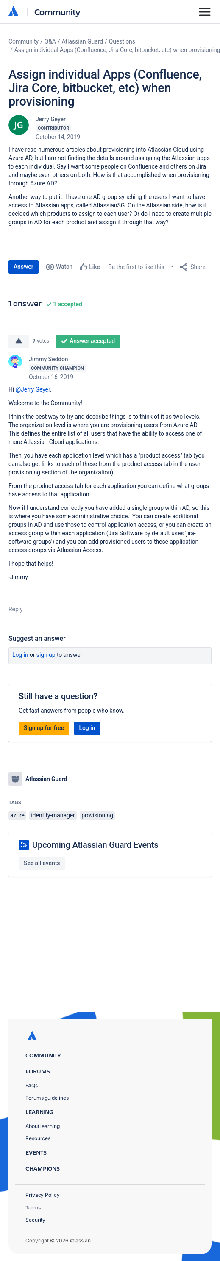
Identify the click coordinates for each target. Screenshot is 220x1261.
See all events (42, 863)
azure (17, 815)
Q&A (50, 41)
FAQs (31, 1085)
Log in (20, 654)
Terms (33, 1207)
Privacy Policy (42, 1195)
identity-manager (53, 815)
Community (57, 11)
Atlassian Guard (82, 41)
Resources (37, 1138)
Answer (23, 266)
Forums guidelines (47, 1098)
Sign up (46, 654)
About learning (42, 1126)
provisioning (97, 815)
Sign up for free (44, 727)
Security (35, 1220)
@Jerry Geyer (33, 389)
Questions (122, 41)
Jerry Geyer (51, 119)
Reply (15, 609)
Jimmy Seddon (48, 359)
